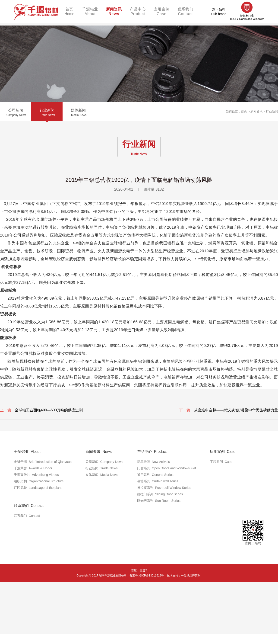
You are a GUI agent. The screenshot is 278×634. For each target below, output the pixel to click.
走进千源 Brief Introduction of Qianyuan (43, 462)
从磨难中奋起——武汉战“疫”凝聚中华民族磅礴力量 (236, 410)
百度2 (143, 570)
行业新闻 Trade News (101, 468)
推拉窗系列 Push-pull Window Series (164, 488)
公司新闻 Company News (104, 462)
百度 (134, 570)
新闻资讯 (256, 111)
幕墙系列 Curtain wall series (157, 481)
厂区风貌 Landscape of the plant (37, 488)
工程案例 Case (221, 462)
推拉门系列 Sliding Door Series (160, 494)
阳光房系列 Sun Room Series (159, 501)
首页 (244, 111)
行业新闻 (272, 111)
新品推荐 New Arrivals (153, 462)
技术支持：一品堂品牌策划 (183, 575)
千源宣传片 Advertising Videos (36, 475)
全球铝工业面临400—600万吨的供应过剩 (49, 410)
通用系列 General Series (155, 475)
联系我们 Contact (27, 516)
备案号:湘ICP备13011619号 (147, 575)
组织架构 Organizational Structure (39, 481)
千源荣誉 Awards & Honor (33, 468)
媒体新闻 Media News (101, 475)
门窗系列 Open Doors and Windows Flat (166, 468)
